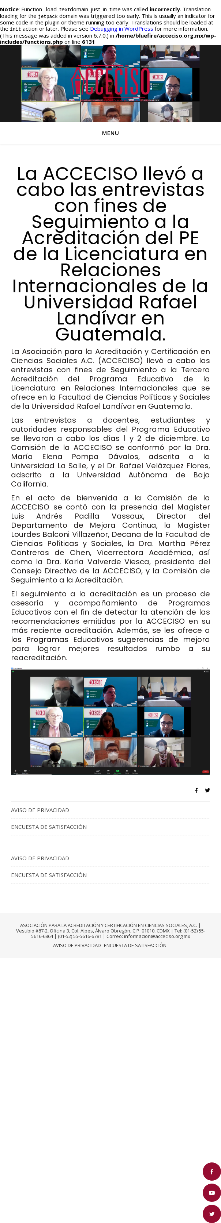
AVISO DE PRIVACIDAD (40, 808)
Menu (110, 131)
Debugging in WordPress (121, 28)
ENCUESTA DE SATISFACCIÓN (49, 825)
